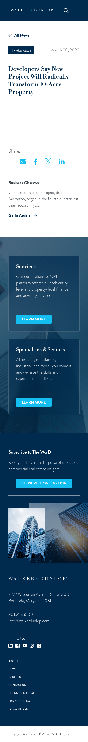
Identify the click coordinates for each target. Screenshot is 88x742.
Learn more (34, 319)
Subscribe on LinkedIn (44, 483)
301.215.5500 (20, 614)
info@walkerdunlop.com (29, 621)
